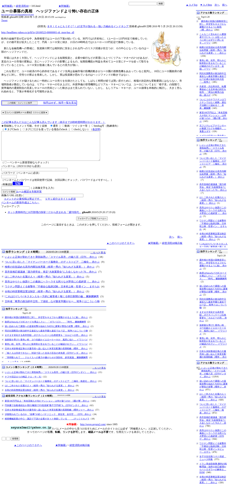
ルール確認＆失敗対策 (29, 197)
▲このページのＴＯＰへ (121, 248)
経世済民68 (22, 6)
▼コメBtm (206, 5)
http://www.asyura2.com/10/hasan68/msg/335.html (17, 14)
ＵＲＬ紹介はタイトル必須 (60, 204)
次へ (217, 5)
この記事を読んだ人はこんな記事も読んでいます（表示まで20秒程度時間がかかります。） (53, 122)
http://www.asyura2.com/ (93, 430)
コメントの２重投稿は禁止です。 (23, 204)
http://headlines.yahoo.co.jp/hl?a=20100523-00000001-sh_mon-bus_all (37, 32)
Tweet (4, 20)
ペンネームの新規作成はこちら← (20, 208)
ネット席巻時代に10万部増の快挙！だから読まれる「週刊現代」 (44, 218)
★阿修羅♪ (7, 6)
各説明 (96, 129)
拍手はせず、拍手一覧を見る (59, 102)
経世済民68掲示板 (172, 248)
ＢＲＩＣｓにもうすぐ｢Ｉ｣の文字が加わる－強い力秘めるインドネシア (88, 26)
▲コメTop (192, 5)
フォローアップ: (10, 212)
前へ (224, 5)
